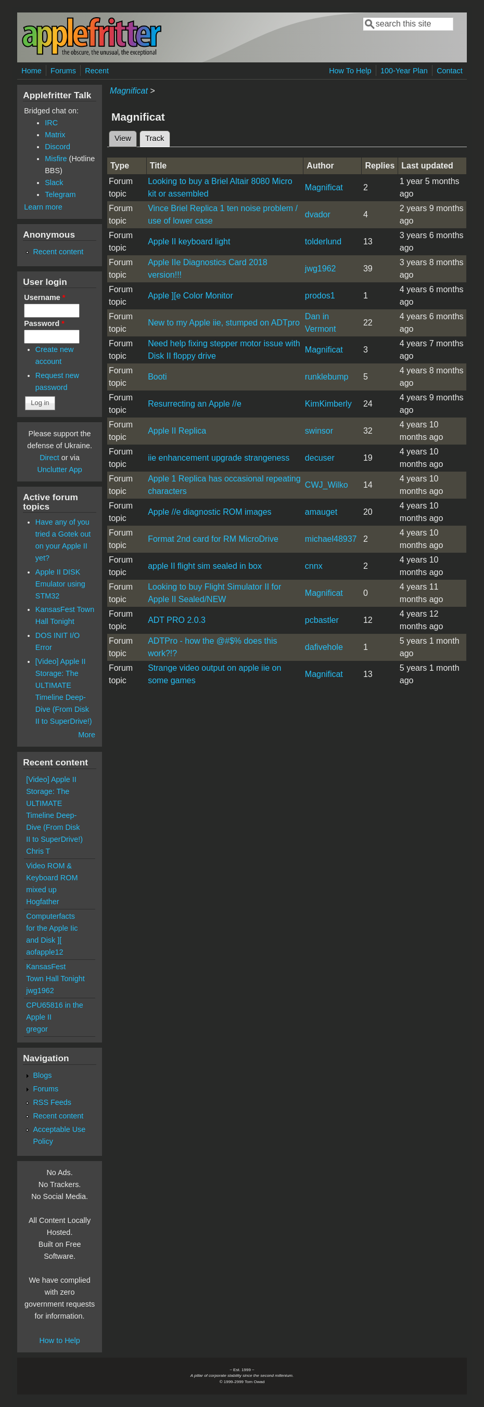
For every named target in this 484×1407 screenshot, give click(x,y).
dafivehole (324, 647)
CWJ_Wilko (326, 484)
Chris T (38, 851)
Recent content (58, 251)
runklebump (327, 376)
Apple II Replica (177, 430)
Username (44, 297)
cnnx (314, 566)
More (86, 735)
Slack (54, 182)
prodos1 (320, 295)
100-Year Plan (404, 71)
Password (44, 323)
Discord (57, 146)
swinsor (319, 430)
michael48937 (331, 539)
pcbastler (322, 620)
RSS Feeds (52, 1102)
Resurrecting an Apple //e (194, 403)
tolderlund (323, 241)
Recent (97, 71)
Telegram (60, 194)
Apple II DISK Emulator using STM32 (60, 584)
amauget (321, 511)
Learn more (43, 207)
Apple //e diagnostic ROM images (209, 511)
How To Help (350, 71)
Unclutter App (59, 469)
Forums (63, 71)
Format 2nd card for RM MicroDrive (213, 539)
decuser (320, 457)
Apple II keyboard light (189, 241)
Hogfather (42, 901)
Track (157, 136)
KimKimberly (328, 403)
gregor (37, 1029)
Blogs (42, 1075)
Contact (450, 71)
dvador (317, 214)
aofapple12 (44, 952)
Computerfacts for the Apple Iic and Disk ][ (52, 928)
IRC (51, 123)
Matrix (55, 135)
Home (31, 71)
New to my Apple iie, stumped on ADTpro (224, 322)
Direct (49, 457)
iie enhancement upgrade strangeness (218, 457)
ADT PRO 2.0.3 (177, 620)
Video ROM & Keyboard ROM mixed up (52, 878)
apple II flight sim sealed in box (205, 566)
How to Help (59, 1340)
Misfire (56, 158)
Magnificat (129, 90)
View (122, 138)
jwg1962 (320, 268)
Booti (157, 376)
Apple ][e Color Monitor (190, 295)
